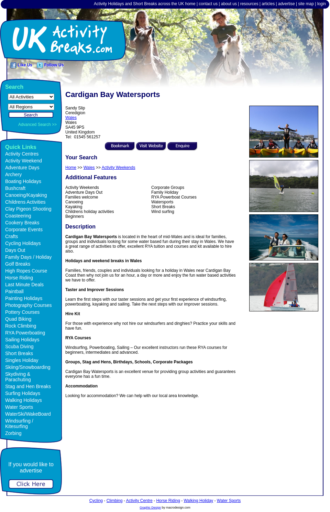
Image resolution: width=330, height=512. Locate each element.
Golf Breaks (17, 264)
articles (268, 3)
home (190, 3)
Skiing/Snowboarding (28, 367)
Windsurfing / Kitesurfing (19, 423)
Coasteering (18, 215)
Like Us (21, 65)
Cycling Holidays (23, 243)
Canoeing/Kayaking (26, 195)
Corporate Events (24, 229)
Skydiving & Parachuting (18, 376)
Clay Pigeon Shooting (28, 209)
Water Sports (19, 407)
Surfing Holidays (22, 393)
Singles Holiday (21, 360)
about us (229, 3)
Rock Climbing (20, 326)
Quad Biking (18, 319)
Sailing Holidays (22, 339)
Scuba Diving (19, 346)
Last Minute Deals (24, 284)
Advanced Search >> (37, 124)
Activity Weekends (118, 167)
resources (249, 3)
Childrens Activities (25, 202)
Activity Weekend (23, 160)
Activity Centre (139, 500)
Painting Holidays (23, 298)
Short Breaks (19, 353)
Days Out (15, 250)
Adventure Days (22, 167)
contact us (208, 3)
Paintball (14, 291)
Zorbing (13, 433)
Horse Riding (19, 277)
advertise (286, 3)
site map (306, 3)
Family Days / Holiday (28, 257)
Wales (71, 117)
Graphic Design (150, 507)
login (321, 3)
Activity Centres (21, 154)
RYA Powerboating (25, 332)
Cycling (96, 500)
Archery (13, 174)
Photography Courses (28, 305)
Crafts (11, 236)
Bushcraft (15, 188)
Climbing (115, 500)
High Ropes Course (26, 271)
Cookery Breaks (22, 222)
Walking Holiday (198, 500)
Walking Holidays (23, 400)
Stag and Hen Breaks (28, 386)
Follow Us (50, 65)
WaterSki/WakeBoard (28, 414)
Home (70, 167)
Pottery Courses (22, 312)
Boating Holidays (23, 181)
